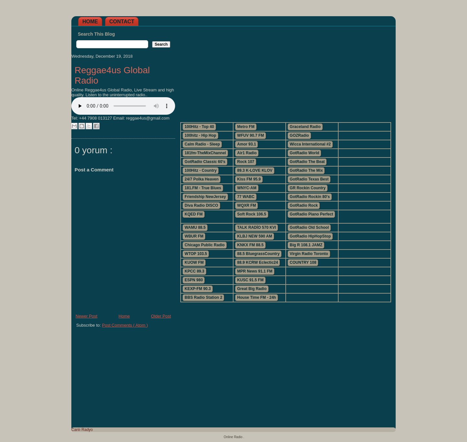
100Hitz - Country (201, 170)
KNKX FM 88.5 (250, 245)
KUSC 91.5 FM (250, 280)
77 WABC (245, 196)
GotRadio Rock (304, 205)
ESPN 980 (194, 280)
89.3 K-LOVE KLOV (254, 170)
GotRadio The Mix (306, 170)
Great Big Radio (252, 288)
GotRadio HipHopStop (310, 236)
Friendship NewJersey (205, 196)
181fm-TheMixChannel (205, 153)
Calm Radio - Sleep (202, 144)
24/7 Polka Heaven (202, 179)
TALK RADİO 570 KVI (256, 227)
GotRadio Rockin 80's (310, 196)
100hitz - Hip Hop (200, 135)
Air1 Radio (247, 153)
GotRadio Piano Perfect (311, 214)
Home (90, 21)
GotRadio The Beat (307, 161)
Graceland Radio (305, 126)
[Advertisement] (285, 71)
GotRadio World (304, 153)
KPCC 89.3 (194, 271)
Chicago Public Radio (204, 245)
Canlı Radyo (82, 429)
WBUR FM (194, 236)
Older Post (161, 316)
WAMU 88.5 (195, 227)
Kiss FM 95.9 (249, 179)
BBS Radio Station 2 (203, 297)
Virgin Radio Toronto (309, 253)
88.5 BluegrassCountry (258, 253)
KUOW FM (194, 262)
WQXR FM (246, 205)
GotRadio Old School (309, 227)
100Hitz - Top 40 (199, 126)
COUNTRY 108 (303, 262)
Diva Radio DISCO (201, 205)
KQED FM (193, 214)
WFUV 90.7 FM (250, 135)
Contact (121, 21)
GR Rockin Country (308, 188)
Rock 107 (245, 161)
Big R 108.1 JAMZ (306, 245)
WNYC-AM (246, 188)
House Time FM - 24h (256, 297)
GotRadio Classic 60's (205, 161)
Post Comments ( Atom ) (125, 325)
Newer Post (86, 316)
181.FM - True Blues (203, 188)
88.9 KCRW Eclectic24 (257, 262)
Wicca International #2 (310, 144)
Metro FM (245, 126)
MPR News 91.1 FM (254, 271)
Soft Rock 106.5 (251, 214)
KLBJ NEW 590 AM (254, 236)
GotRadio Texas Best (309, 179)
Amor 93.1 (246, 144)
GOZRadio (299, 135)
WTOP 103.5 (196, 253)
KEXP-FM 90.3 (198, 288)
